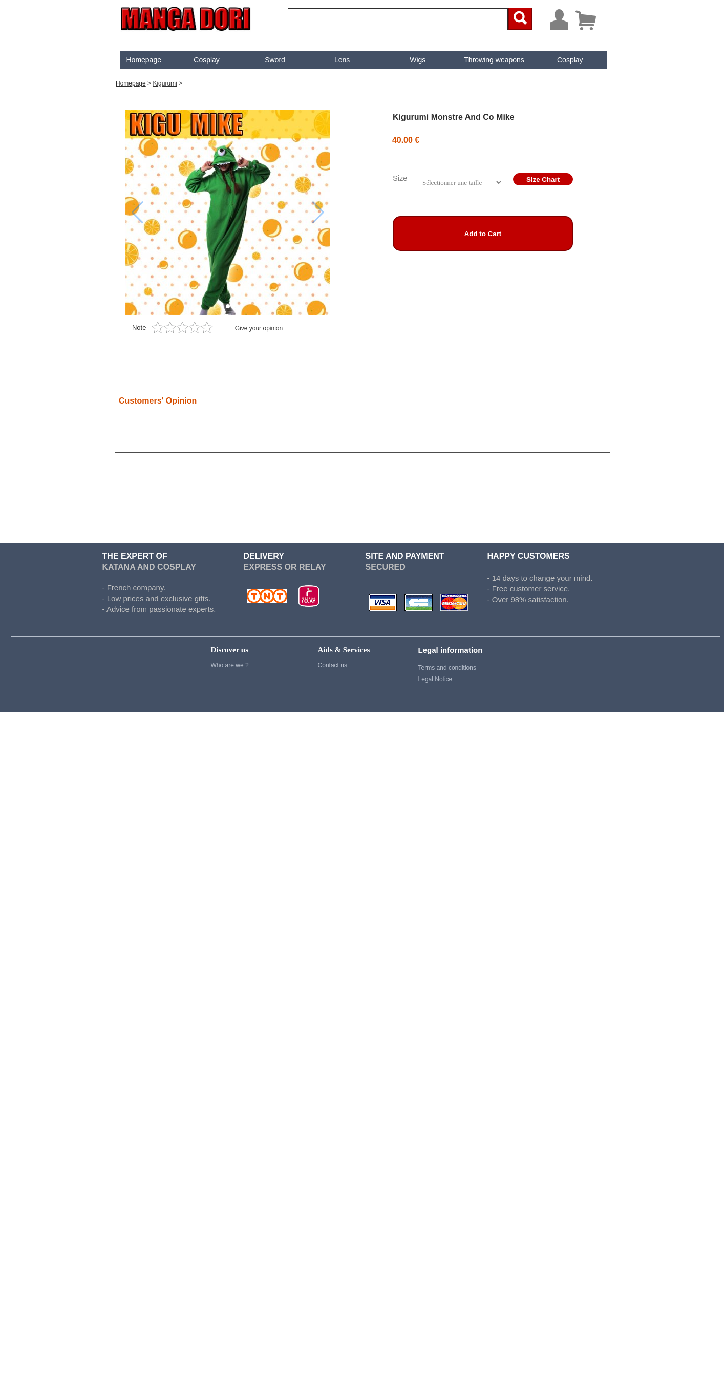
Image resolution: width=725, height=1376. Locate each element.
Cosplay (207, 60)
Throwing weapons (494, 60)
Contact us (332, 665)
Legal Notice (435, 679)
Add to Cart (483, 234)
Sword (275, 60)
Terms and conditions (447, 667)
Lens (342, 60)
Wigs (417, 60)
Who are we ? (230, 665)
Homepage (143, 60)
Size (400, 178)
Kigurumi (165, 83)
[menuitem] (144, 60)
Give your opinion (259, 328)
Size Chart (543, 179)
